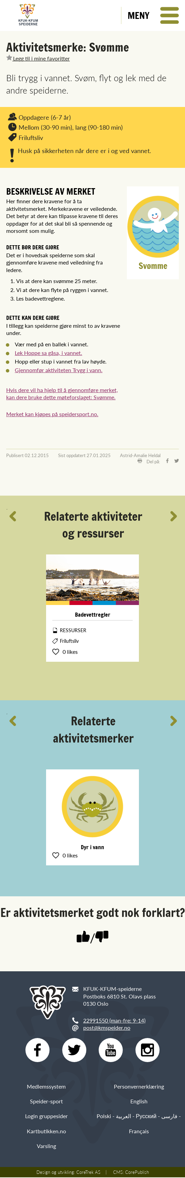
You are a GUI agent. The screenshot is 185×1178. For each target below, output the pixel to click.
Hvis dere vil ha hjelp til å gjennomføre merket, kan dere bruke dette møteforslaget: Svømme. (62, 393)
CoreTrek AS (88, 1173)
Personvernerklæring (139, 1087)
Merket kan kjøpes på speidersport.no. (52, 414)
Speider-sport (46, 1102)
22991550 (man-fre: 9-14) (114, 1020)
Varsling (46, 1146)
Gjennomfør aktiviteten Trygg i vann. (58, 370)
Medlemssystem (46, 1087)
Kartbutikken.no (46, 1132)
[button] (153, 15)
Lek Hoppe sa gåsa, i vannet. (48, 353)
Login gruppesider (46, 1117)
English (139, 1102)
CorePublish (137, 1173)
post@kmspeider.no (106, 1027)
